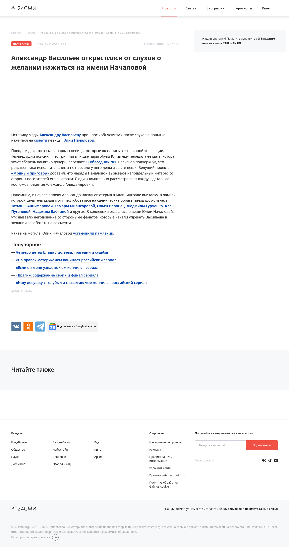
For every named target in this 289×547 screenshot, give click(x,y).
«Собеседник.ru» (100, 161)
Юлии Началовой (78, 140)
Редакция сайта (160, 468)
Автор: (21, 291)
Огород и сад (62, 464)
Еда (96, 442)
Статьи (191, 8)
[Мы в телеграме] (270, 460)
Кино (266, 8)
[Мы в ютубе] (276, 460)
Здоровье (59, 457)
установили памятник (93, 233)
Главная (16, 33)
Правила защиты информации (161, 459)
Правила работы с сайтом (167, 475)
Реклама (155, 449)
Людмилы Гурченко (145, 205)
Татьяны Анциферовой (32, 205)
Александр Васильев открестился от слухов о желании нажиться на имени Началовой (91, 33)
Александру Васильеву (60, 134)
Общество (18, 449)
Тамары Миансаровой (75, 205)
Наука (15, 457)
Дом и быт (18, 464)
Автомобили (61, 442)
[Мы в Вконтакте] (264, 460)
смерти (40, 140)
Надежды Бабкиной (51, 211)
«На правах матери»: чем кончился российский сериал (66, 259)
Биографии (216, 8)
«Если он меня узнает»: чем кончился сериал (57, 267)
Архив (98, 457)
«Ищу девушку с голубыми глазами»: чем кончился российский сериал (81, 282)
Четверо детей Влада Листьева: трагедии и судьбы (62, 252)
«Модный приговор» (30, 173)
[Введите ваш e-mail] (220, 445)
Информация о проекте (165, 442)
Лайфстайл (60, 449)
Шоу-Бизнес (21, 43)
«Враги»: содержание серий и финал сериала (57, 275)
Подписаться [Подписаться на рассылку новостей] (262, 445)
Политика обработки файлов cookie (163, 484)
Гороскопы (243, 8)
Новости (169, 8)
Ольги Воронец (111, 205)
